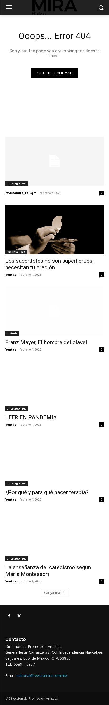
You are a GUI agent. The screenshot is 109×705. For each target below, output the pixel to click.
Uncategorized (17, 183)
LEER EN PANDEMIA (31, 417)
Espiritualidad (16, 252)
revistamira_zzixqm (20, 193)
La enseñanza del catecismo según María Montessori (48, 570)
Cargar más (54, 592)
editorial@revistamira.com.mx (41, 675)
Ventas (10, 274)
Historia (12, 333)
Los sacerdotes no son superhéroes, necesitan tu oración (49, 264)
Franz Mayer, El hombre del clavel (46, 342)
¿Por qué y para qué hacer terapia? (47, 492)
